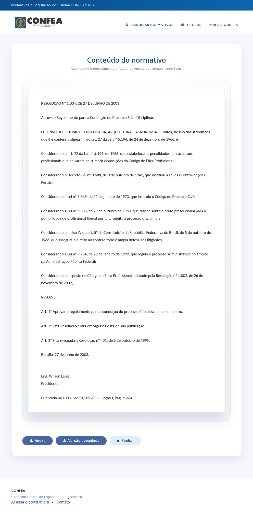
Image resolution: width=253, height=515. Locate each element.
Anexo (38, 440)
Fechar (125, 440)
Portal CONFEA (223, 25)
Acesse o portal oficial (30, 502)
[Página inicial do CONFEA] (38, 19)
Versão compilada (81, 440)
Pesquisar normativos (150, 25)
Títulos (191, 25)
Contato (63, 502)
